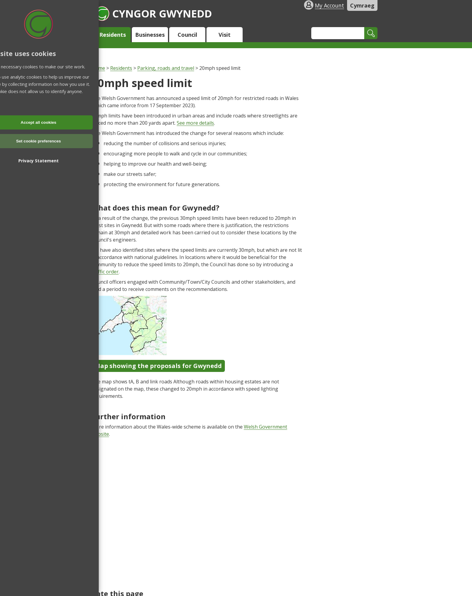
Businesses (150, 34)
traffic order (105, 271)
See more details (195, 123)
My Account (329, 5)
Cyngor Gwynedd (153, 13)
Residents (112, 34)
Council (187, 34)
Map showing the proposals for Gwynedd (158, 366)
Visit (225, 34)
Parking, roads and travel (165, 68)
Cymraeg (362, 5)
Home (98, 68)
